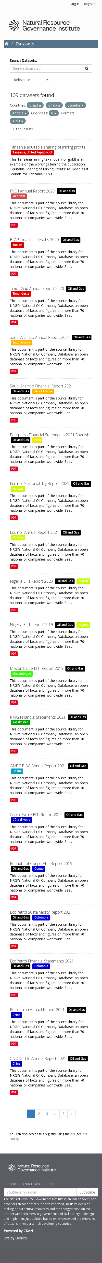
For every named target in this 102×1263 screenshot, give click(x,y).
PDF (13, 225)
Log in (75, 3)
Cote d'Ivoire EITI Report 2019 (36, 814)
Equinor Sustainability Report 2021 (39, 483)
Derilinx (21, 1238)
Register (90, 3)
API (72, 1134)
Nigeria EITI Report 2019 (31, 624)
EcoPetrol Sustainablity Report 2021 (41, 912)
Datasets (24, 44)
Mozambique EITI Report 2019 (37, 668)
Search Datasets (23, 60)
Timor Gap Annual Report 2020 (37, 288)
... (55, 1113)
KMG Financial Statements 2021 (38, 717)
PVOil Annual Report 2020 (32, 191)
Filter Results (23, 129)
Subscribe (87, 1192)
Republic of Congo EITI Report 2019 (41, 863)
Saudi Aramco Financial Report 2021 (41, 386)
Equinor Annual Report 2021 (34, 532)
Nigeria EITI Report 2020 (31, 581)
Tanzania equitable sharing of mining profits (47, 147)
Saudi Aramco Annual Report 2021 (40, 337)
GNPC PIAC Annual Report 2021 (38, 766)
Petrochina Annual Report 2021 (37, 1009)
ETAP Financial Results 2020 (34, 239)
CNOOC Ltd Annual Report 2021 (38, 1058)
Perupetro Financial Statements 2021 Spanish (49, 435)
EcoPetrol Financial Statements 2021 (42, 961)
